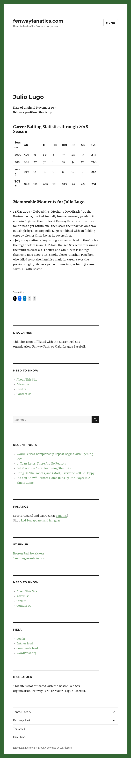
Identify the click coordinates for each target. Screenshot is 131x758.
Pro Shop (19, 737)
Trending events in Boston (31, 558)
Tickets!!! (19, 728)
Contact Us (24, 394)
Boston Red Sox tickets (28, 553)
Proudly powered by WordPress (55, 747)
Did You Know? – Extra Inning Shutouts (44, 468)
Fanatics (61, 515)
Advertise (23, 384)
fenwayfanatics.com (38, 21)
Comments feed (27, 648)
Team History (22, 712)
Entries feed (25, 643)
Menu (110, 22)
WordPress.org (26, 653)
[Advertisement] (66, 68)
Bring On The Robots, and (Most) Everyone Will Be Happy (55, 473)
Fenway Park (22, 720)
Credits (21, 389)
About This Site (27, 379)
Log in (21, 638)
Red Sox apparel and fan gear (40, 520)
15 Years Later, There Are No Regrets (41, 463)
